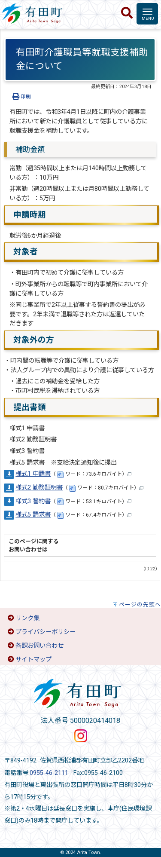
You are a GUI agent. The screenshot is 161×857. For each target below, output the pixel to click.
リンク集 (27, 618)
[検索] (127, 13)
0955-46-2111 (49, 773)
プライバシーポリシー (45, 632)
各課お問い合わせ (39, 645)
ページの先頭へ (140, 604)
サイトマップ (33, 659)
